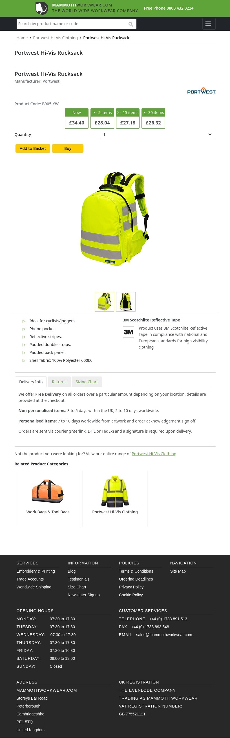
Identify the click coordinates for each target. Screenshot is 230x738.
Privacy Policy (131, 587)
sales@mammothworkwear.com (164, 634)
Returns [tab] (59, 381)
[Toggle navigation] (209, 24)
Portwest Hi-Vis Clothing (154, 453)
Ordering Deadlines (136, 579)
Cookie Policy (131, 595)
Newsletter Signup (84, 595)
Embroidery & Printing (36, 571)
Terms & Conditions (136, 571)
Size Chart (77, 587)
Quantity (23, 134)
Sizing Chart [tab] (87, 381)
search (130, 25)
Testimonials (78, 579)
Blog (72, 571)
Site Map (178, 571)
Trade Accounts (30, 579)
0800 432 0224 (180, 8)
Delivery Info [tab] (31, 381)
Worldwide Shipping (34, 587)
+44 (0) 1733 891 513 (168, 619)
